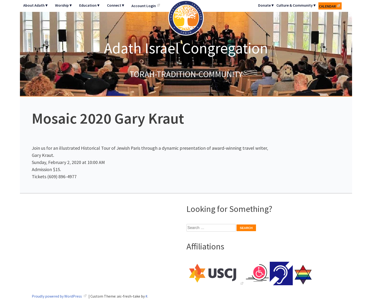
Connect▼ (116, 5)
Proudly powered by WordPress (57, 296)
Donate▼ (266, 5)
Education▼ (89, 5)
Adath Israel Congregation (186, 47)
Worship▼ (64, 5)
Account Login (143, 5)
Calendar (327, 6)
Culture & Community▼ (296, 5)
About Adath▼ (35, 5)
